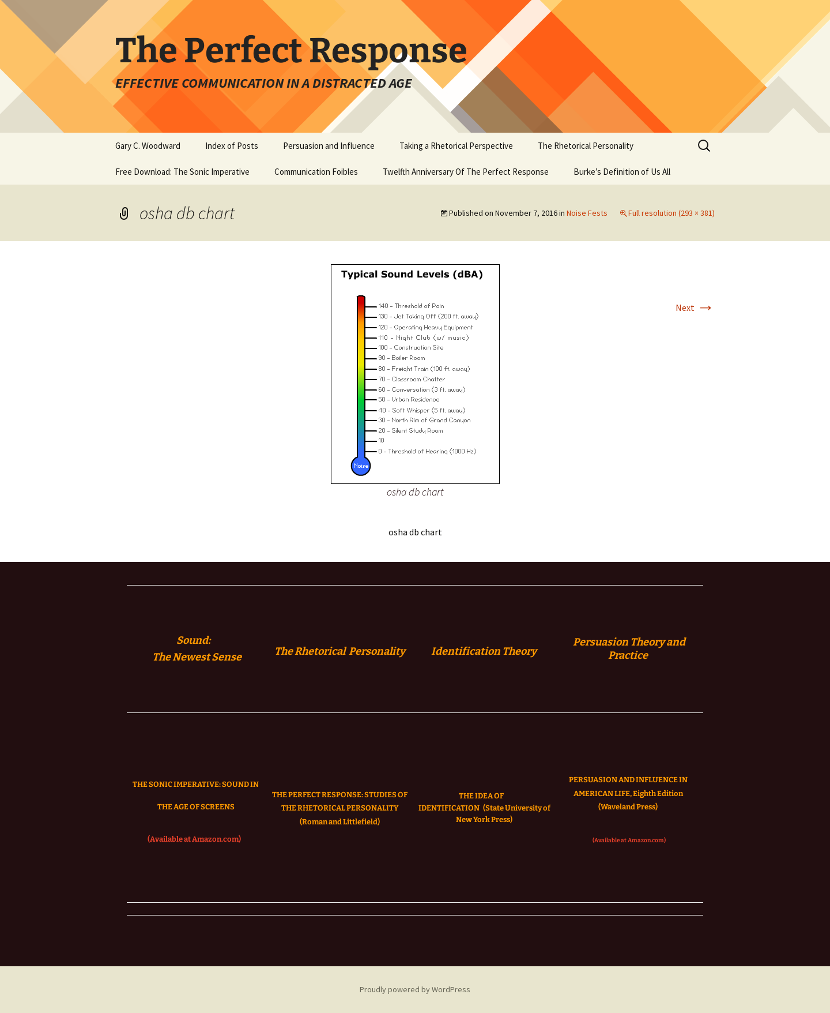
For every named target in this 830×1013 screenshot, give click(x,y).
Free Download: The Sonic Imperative (182, 171)
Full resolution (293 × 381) (671, 213)
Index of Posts (231, 145)
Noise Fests (587, 213)
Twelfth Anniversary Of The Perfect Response (466, 171)
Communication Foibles (316, 171)
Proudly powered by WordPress (415, 989)
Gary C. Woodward (147, 145)
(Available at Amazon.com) (194, 839)
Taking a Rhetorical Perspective (456, 145)
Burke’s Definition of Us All (622, 171)
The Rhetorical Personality (585, 145)
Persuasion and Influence (329, 145)
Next (695, 307)
